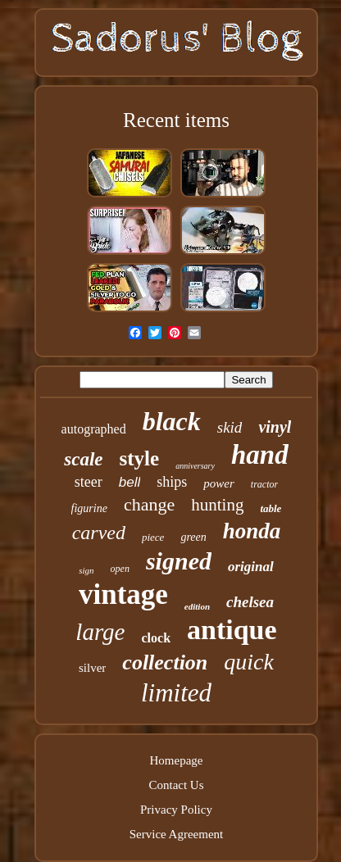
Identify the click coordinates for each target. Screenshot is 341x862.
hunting (217, 505)
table (270, 508)
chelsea (250, 601)
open (120, 568)
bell (129, 482)
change (149, 504)
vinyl (274, 427)
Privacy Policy (176, 809)
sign (86, 570)
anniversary (195, 465)
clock (155, 638)
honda (252, 531)
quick (249, 661)
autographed (93, 429)
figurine (89, 508)
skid (230, 427)
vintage (123, 594)
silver (92, 667)
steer (88, 482)
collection (164, 662)
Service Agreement (177, 834)
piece (153, 537)
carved (98, 532)
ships (172, 482)
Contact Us (175, 785)
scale (83, 459)
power (218, 483)
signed (178, 560)
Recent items (176, 120)
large (100, 632)
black (172, 421)
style (140, 458)
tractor (264, 484)
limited (176, 692)
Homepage (176, 760)
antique (232, 630)
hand (260, 455)
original (251, 566)
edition (197, 606)
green (193, 537)
